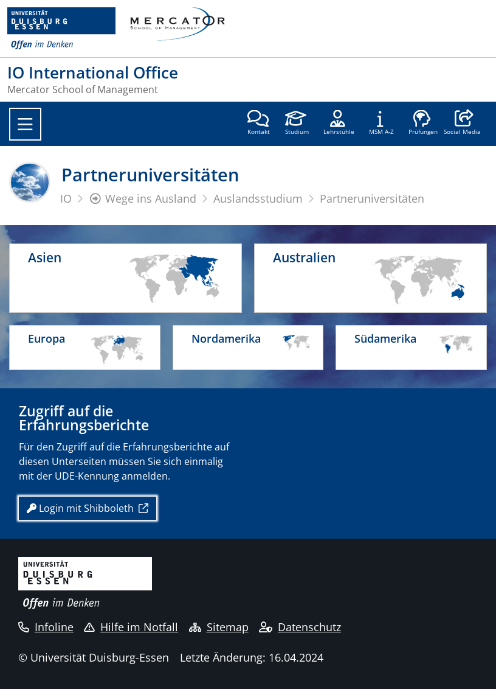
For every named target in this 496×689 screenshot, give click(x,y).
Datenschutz (300, 627)
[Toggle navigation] (25, 124)
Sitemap (219, 627)
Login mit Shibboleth (81, 508)
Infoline (46, 627)
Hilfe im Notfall (131, 627)
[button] (462, 123)
